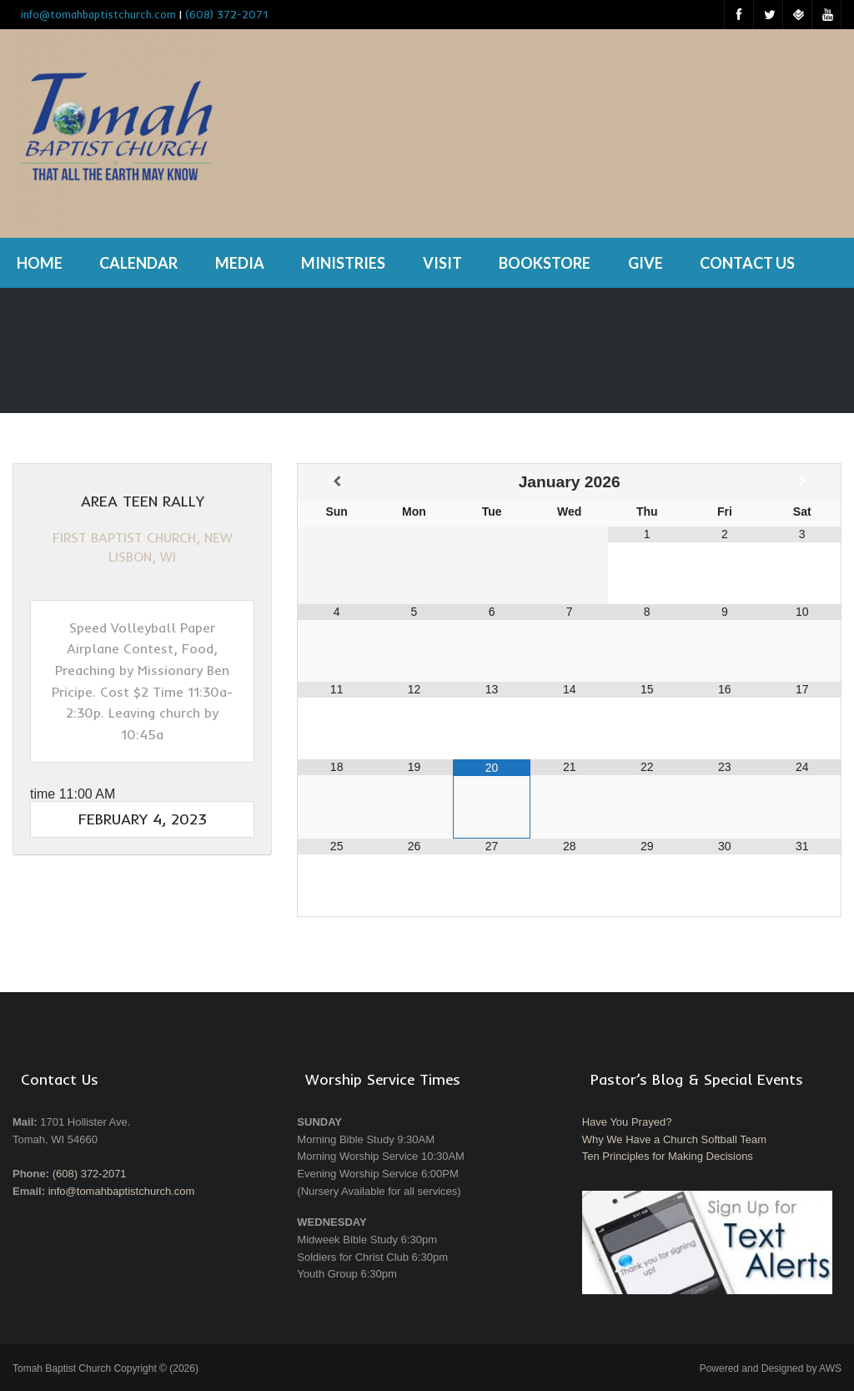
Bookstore (544, 263)
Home (40, 263)
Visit (442, 263)
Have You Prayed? (627, 1122)
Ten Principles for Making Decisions (667, 1156)
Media (239, 263)
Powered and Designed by (770, 1368)
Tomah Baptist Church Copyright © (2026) (105, 1368)
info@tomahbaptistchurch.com (121, 1191)
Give (645, 263)
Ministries (343, 263)
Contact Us (747, 263)
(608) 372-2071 (226, 14)
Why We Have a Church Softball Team (674, 1139)
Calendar (138, 263)
